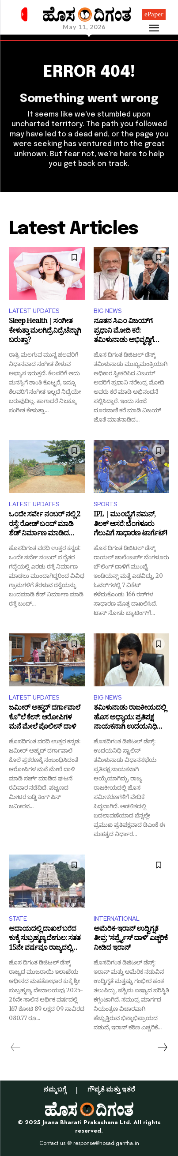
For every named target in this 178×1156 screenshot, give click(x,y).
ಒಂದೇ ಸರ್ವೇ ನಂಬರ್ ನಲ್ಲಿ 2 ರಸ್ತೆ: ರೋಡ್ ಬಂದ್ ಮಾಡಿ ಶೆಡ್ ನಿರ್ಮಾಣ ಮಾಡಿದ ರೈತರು (44, 525)
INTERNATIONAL (117, 919)
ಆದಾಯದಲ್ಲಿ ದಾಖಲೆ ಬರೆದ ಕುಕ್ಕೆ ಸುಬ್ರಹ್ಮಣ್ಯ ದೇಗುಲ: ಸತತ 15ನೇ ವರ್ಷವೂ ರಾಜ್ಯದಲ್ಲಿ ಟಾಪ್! (44, 939)
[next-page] (162, 1047)
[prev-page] (16, 1047)
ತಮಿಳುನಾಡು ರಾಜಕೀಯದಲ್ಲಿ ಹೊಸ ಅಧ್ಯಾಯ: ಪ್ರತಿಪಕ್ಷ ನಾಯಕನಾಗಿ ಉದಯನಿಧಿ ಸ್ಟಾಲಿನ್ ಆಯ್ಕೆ (130, 718)
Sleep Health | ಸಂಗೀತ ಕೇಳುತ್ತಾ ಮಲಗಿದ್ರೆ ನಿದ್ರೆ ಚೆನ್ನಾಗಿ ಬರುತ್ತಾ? (45, 332)
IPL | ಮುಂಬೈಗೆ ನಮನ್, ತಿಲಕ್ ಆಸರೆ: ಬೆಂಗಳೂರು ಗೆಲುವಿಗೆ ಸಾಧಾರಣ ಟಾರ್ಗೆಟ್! (130, 525)
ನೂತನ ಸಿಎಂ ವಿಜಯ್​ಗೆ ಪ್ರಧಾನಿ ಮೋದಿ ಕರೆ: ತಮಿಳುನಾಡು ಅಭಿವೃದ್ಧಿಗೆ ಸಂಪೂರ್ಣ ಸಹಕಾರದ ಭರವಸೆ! (131, 332)
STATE (18, 919)
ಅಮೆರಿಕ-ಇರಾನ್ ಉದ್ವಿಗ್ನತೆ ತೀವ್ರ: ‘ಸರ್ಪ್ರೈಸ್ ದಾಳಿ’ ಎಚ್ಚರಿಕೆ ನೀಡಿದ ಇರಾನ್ (130, 939)
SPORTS (105, 504)
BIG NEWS (107, 311)
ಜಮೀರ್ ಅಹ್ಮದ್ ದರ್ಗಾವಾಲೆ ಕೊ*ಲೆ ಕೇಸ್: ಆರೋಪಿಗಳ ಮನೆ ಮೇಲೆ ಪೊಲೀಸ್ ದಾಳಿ (44, 718)
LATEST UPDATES (34, 311)
